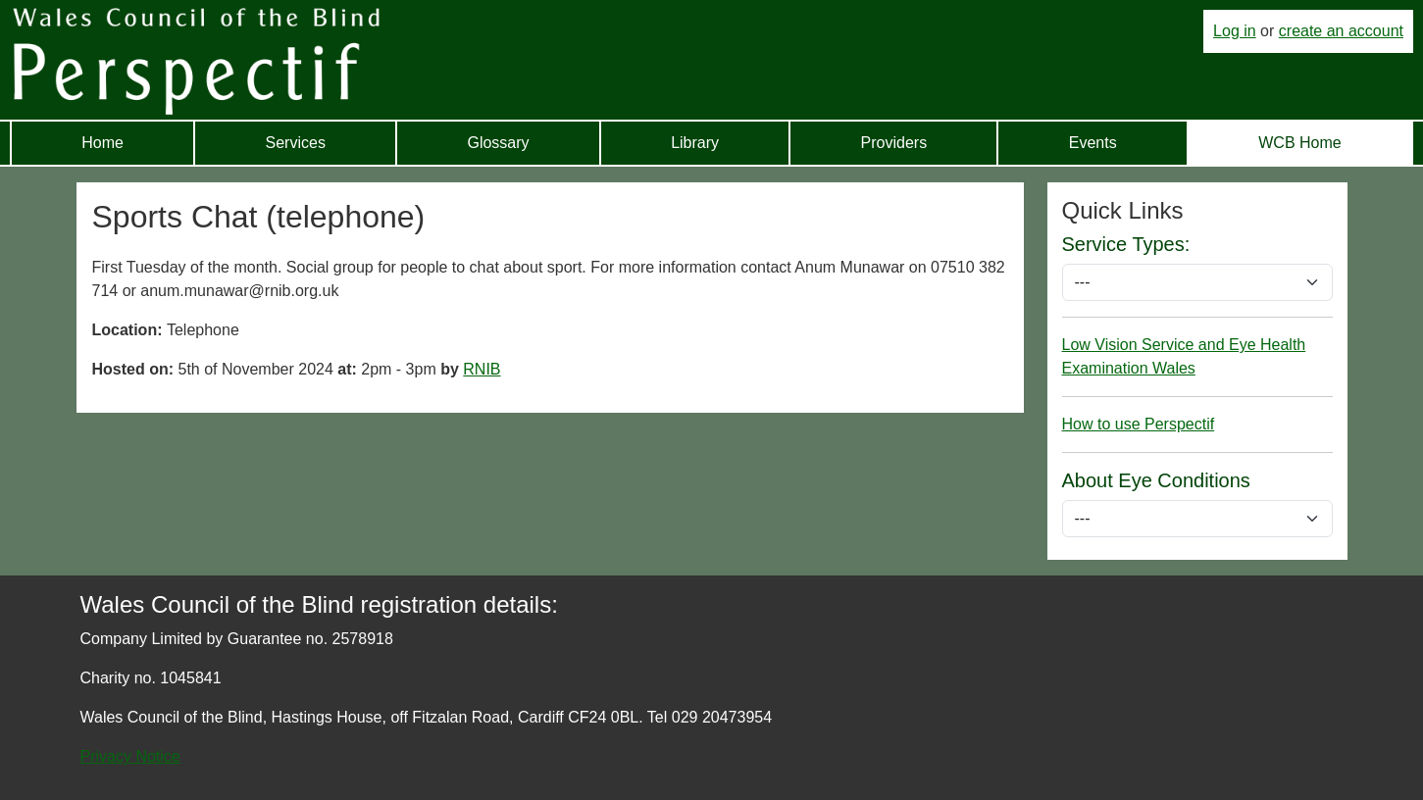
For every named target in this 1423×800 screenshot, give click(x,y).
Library (695, 142)
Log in (1234, 31)
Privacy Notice (130, 756)
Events (1093, 142)
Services (296, 142)
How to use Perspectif (1138, 424)
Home (102, 142)
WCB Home (1299, 142)
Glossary (498, 142)
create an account (1341, 31)
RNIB (481, 369)
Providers (894, 142)
